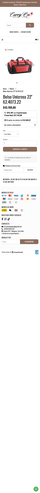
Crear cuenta (13, 32)
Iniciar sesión (26, 32)
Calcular (30, 170)
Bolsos (12, 88)
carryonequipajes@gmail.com (12, 226)
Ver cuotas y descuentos (12, 125)
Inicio (5, 88)
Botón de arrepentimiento (10, 233)
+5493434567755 (8, 229)
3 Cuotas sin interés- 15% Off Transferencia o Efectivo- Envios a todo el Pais (20, 3)
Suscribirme (29, 241)
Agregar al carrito (20, 149)
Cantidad (5, 139)
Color (4, 130)
